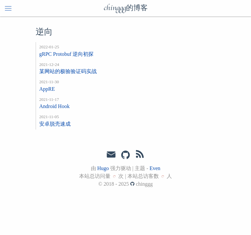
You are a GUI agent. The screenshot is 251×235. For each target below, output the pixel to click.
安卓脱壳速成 (55, 124)
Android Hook (54, 106)
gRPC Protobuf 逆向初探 (66, 54)
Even (155, 168)
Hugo (103, 168)
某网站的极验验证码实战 (68, 71)
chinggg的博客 (126, 8)
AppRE (47, 89)
